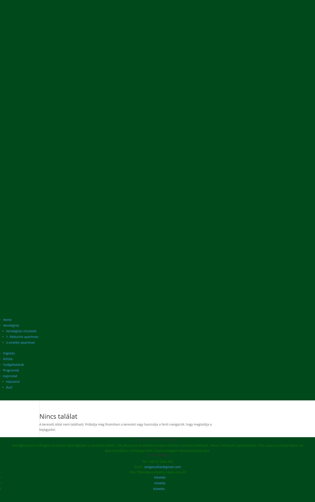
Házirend (12, 382)
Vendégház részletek (21, 331)
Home (7, 320)
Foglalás (9, 353)
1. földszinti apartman (22, 337)
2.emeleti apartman (20, 342)
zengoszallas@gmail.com (162, 467)
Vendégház (11, 325)
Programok (11, 370)
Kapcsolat (10, 376)
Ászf (9, 387)
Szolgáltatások (13, 364)
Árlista (7, 359)
